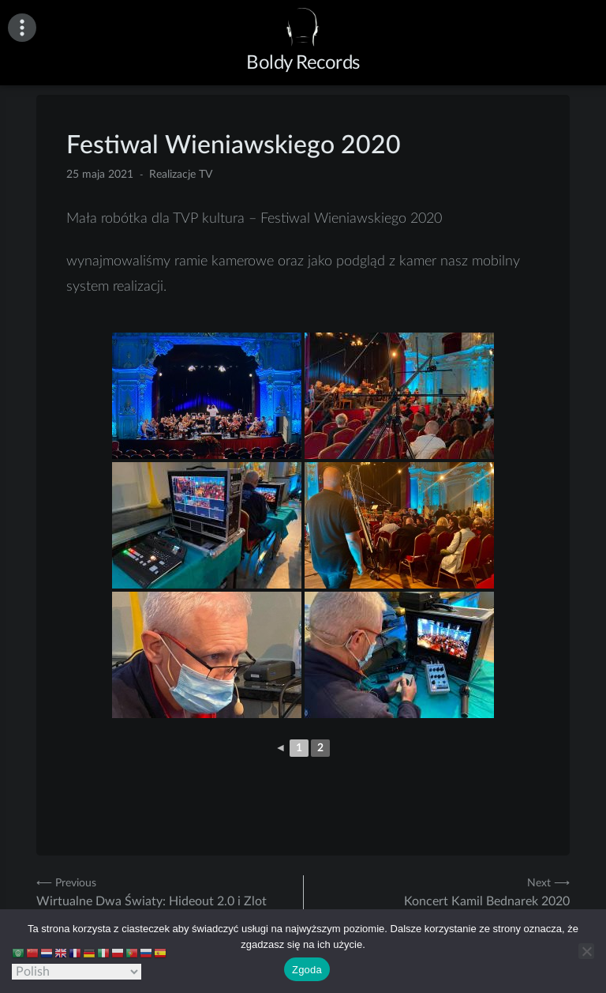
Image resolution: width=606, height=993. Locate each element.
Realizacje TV (180, 174)
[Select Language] (76, 972)
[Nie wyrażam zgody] (586, 951)
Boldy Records (303, 63)
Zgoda (307, 970)
